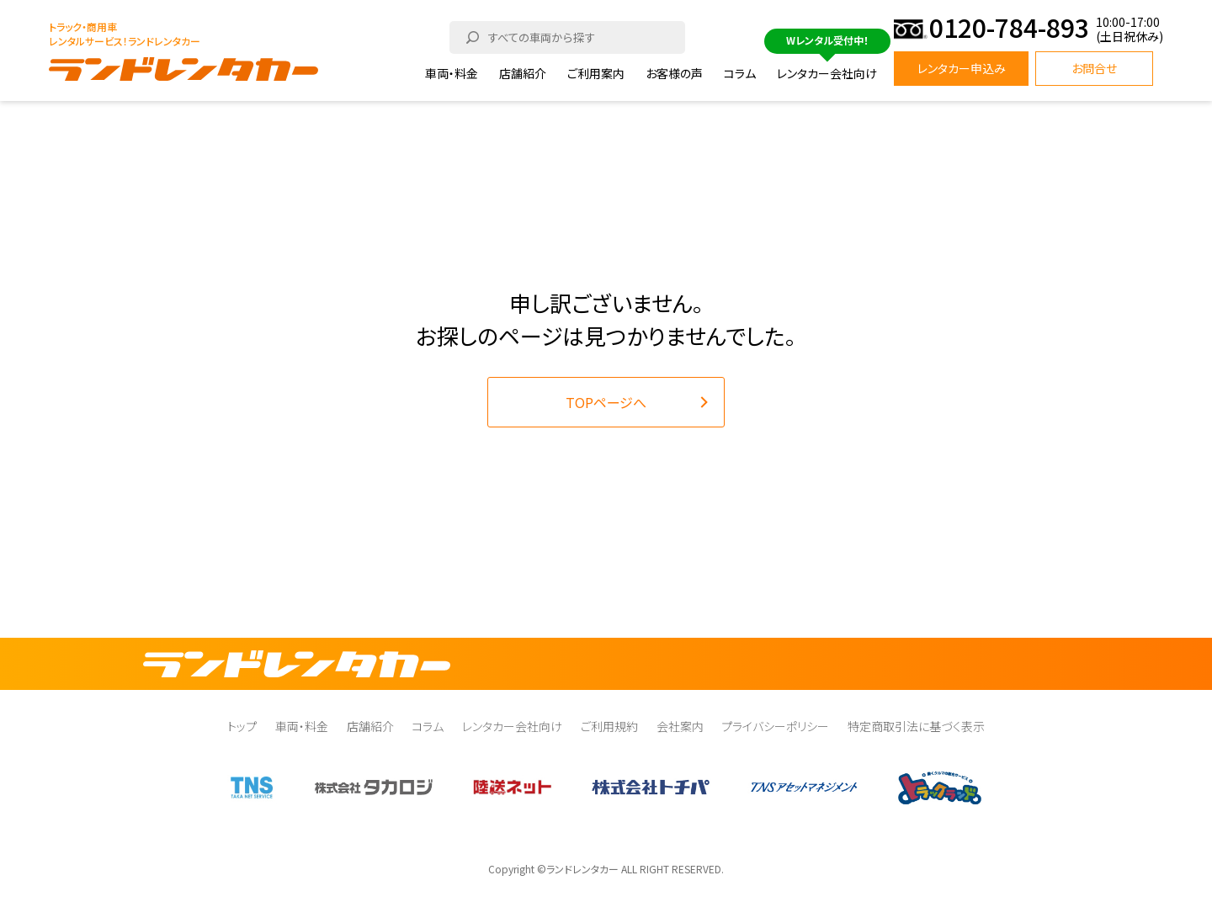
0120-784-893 (1009, 29)
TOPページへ (606, 402)
